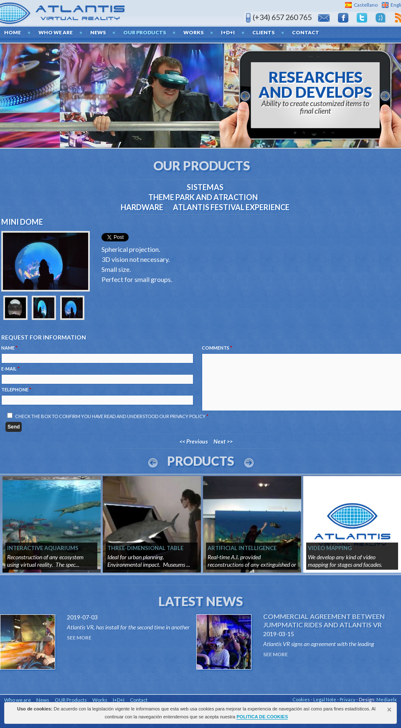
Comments (217, 347)
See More (79, 637)
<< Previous (193, 441)
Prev (153, 462)
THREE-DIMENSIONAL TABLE (145, 548)
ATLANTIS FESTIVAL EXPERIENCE (231, 207)
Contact (305, 32)
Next (249, 462)
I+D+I (228, 32)
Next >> (223, 441)
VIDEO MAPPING (330, 548)
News (98, 32)
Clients (263, 32)
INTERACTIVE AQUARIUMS (43, 548)
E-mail (10, 368)
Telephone (16, 389)
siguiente (385, 96)
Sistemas (205, 187)
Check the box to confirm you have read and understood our (111, 416)
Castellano (366, 5)
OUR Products (144, 32)
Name (9, 347)
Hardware (142, 207)
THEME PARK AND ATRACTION (203, 197)
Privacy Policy (188, 416)
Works (193, 32)
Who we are (55, 32)
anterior (245, 96)
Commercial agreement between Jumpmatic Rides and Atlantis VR (324, 620)
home (12, 32)
